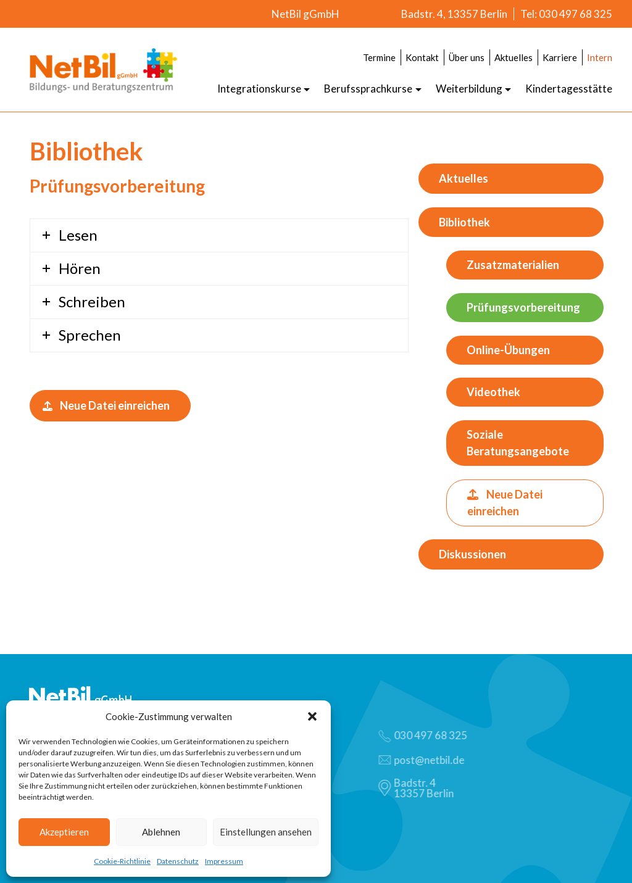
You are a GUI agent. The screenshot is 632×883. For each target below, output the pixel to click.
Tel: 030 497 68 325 (566, 13)
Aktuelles (513, 57)
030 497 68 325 (425, 735)
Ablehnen (161, 831)
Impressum (224, 861)
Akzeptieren (64, 831)
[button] (312, 716)
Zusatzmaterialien (513, 265)
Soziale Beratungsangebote (518, 443)
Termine (379, 57)
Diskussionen (472, 554)
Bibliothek (464, 222)
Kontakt (422, 57)
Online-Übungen (508, 350)
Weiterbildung (469, 88)
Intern (599, 57)
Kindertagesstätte (568, 88)
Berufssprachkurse (368, 88)
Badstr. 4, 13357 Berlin (454, 13)
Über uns (466, 57)
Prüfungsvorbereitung (523, 307)
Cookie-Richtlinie (122, 861)
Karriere (560, 57)
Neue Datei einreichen (106, 405)
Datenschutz (178, 861)
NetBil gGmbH (305, 13)
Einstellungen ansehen (266, 831)
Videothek (493, 392)
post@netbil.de (424, 759)
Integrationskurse (259, 88)
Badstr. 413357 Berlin (419, 788)
